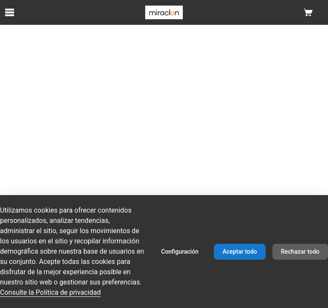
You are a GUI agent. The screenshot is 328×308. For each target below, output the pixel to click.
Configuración (180, 251)
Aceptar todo (240, 251)
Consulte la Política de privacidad (50, 292)
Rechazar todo (300, 251)
